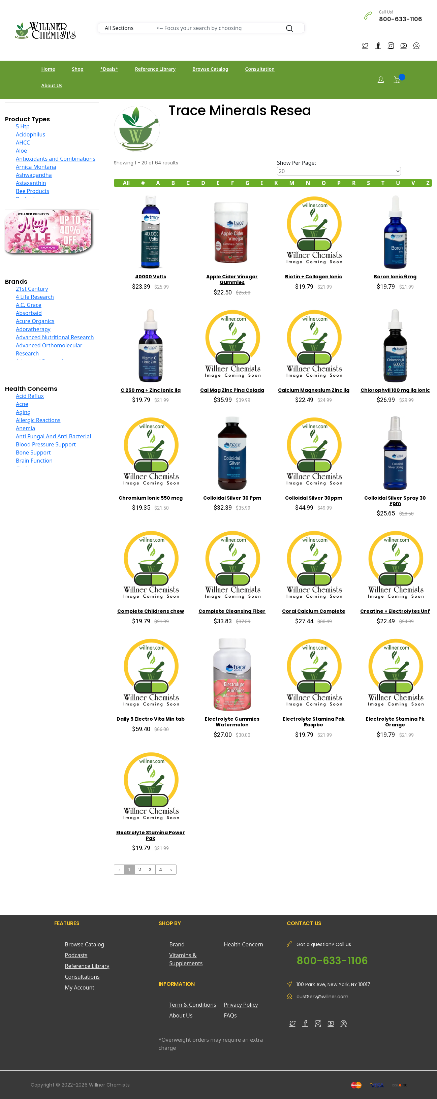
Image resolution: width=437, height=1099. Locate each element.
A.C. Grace (28, 305)
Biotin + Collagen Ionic (313, 276)
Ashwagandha (34, 175)
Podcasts (76, 955)
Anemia (25, 428)
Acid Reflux (30, 396)
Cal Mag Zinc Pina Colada (232, 390)
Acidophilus (30, 134)
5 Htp (23, 126)
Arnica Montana (36, 166)
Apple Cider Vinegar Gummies (232, 279)
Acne (22, 404)
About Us (51, 85)
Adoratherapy (33, 329)
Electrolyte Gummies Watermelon (232, 722)
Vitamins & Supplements (186, 959)
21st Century (32, 288)
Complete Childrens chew (150, 611)
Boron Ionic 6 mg (395, 276)
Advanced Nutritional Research (55, 337)
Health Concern (243, 944)
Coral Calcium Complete (313, 611)
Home (48, 69)
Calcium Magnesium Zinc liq (313, 390)
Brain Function (34, 460)
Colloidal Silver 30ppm (313, 498)
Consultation (260, 69)
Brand (177, 944)
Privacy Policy (241, 1004)
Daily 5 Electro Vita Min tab (151, 719)
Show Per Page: (296, 162)
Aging (23, 412)
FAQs (230, 1015)
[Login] (381, 79)
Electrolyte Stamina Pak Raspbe (314, 722)
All (126, 183)
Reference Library (155, 69)
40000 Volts (150, 276)
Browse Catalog (210, 69)
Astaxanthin (31, 183)
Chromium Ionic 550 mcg (151, 498)
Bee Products (32, 191)
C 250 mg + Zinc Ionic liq (151, 390)
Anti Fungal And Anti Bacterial (53, 436)
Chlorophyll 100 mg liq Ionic (395, 390)
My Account (80, 987)
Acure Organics (35, 321)
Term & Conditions (192, 1004)
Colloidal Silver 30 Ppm (232, 498)
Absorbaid (29, 313)
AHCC (23, 142)
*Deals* (109, 69)
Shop (78, 69)
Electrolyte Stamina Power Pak (150, 835)
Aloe (21, 150)
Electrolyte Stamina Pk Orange (395, 722)
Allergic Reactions (38, 420)
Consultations (82, 976)
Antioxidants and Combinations (55, 158)
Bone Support (33, 452)
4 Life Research (35, 297)
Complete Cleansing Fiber (232, 611)
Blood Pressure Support (46, 444)
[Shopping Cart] (397, 79)
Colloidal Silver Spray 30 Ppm (395, 501)
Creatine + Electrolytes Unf (395, 611)
